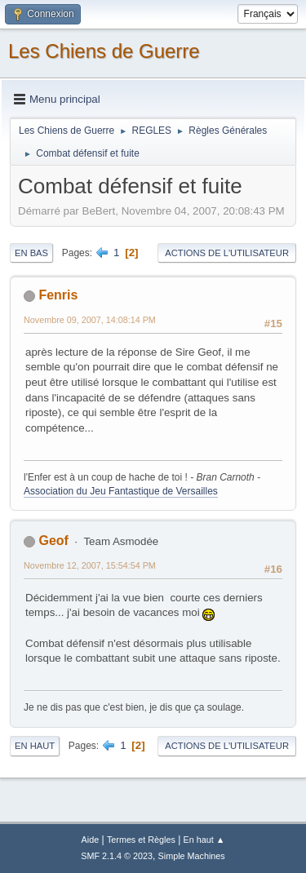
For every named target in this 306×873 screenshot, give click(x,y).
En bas (31, 253)
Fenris (58, 295)
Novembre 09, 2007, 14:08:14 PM (90, 320)
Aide (91, 839)
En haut (35, 746)
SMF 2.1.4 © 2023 (117, 856)
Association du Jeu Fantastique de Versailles (121, 491)
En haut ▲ (204, 839)
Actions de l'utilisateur (227, 253)
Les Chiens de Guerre (104, 51)
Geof (53, 540)
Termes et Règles (141, 839)
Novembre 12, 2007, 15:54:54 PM (90, 565)
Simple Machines (191, 856)
